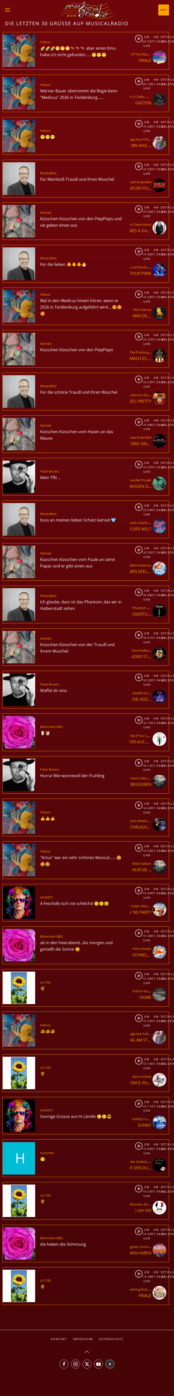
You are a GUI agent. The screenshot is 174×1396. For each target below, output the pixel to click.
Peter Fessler (141, 948)
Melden (165, 41)
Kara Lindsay (141, 1076)
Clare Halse (140, 650)
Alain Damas (142, 309)
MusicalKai (48, 173)
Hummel (46, 1153)
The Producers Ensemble (148, 352)
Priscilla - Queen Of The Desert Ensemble (136, 54)
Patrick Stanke (143, 991)
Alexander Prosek (138, 480)
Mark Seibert (141, 863)
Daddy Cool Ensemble (148, 1119)
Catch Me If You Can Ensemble (143, 735)
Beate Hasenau (140, 565)
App (163, 10)
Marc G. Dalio (134, 96)
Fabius (45, 42)
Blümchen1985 (51, 726)
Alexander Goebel (133, 1161)
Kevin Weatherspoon (144, 821)
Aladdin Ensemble (145, 693)
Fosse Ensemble (139, 437)
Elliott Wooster (131, 1204)
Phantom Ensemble (147, 608)
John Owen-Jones (138, 224)
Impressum (83, 1339)
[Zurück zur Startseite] (87, 10)
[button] (7, 10)
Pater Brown (49, 471)
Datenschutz (111, 1339)
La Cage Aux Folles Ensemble (145, 139)
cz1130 (45, 982)
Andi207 (46, 897)
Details (165, 37)
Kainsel (45, 212)
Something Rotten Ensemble (145, 1289)
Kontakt (59, 1339)
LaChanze (139, 267)
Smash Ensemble (138, 182)
